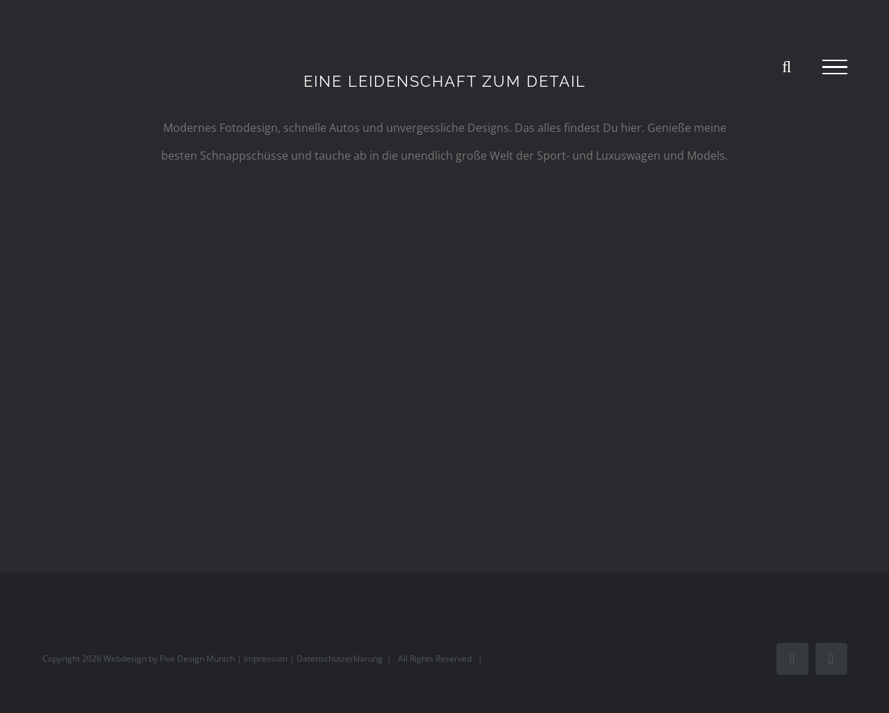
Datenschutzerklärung (340, 658)
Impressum (266, 658)
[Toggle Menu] (834, 67)
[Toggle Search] (786, 66)
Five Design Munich (197, 658)
